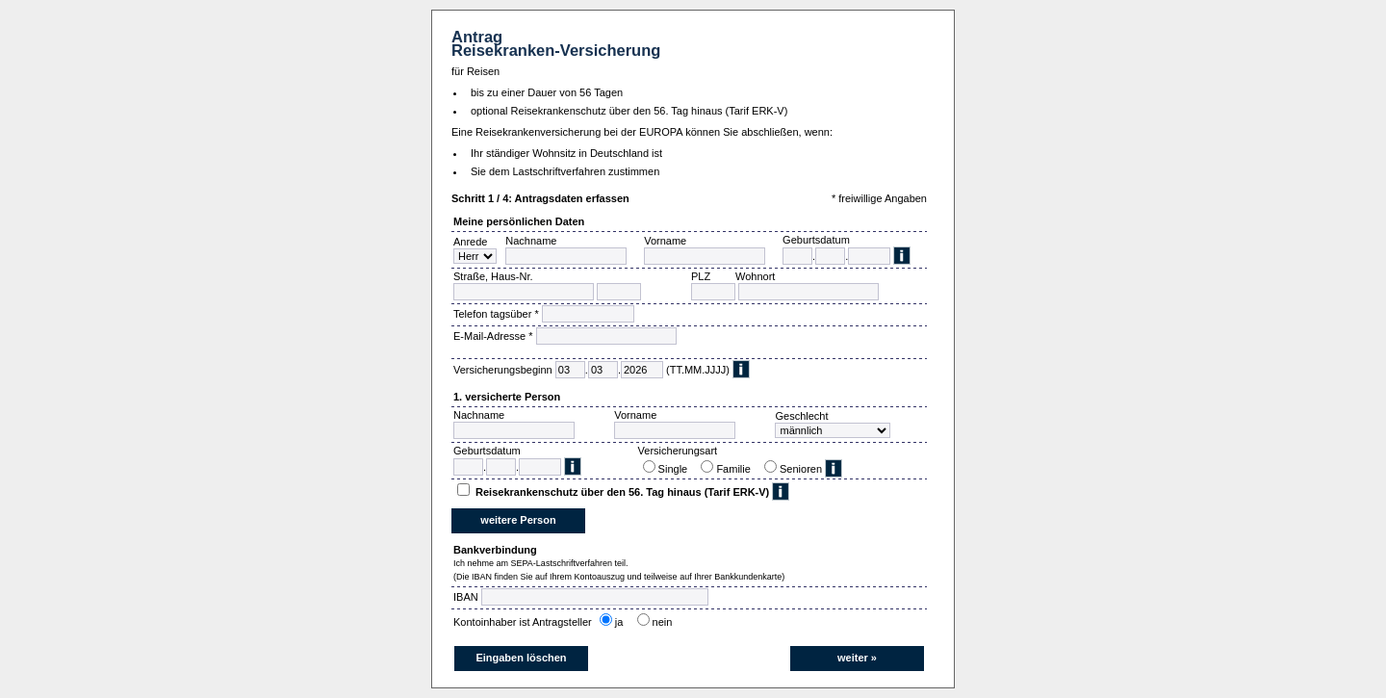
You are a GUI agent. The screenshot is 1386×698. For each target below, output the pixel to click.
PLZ (700, 276)
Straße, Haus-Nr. (493, 276)
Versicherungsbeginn (502, 369)
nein (666, 622)
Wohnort (755, 276)
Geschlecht (801, 416)
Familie (736, 469)
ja (622, 622)
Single (676, 469)
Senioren (801, 469)
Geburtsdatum (816, 240)
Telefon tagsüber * (496, 314)
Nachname (530, 240)
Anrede (470, 241)
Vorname (665, 240)
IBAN (465, 597)
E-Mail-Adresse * (493, 336)
